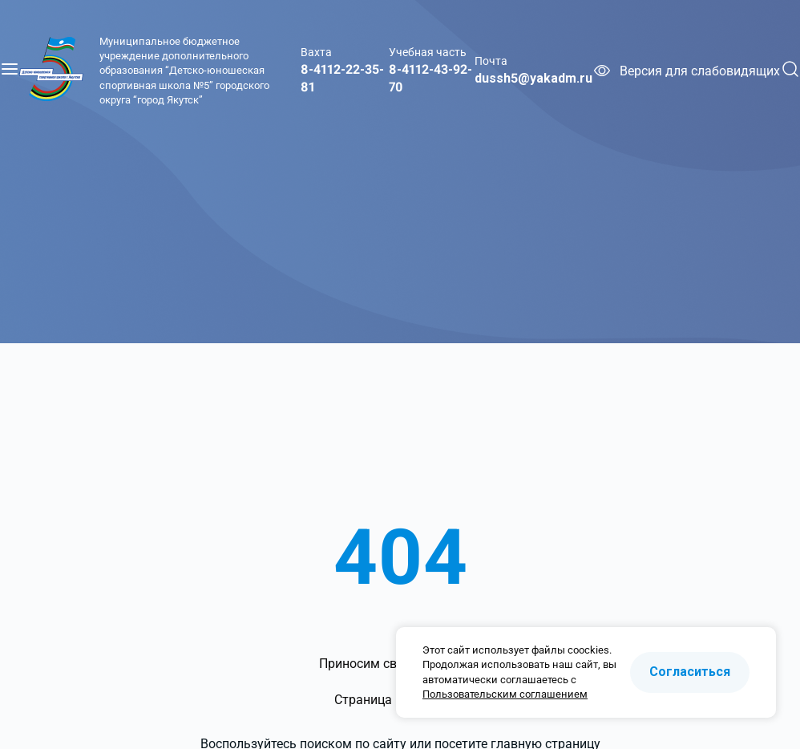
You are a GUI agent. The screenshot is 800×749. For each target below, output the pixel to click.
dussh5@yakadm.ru (533, 78)
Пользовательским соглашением (505, 694)
